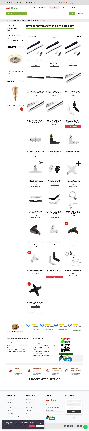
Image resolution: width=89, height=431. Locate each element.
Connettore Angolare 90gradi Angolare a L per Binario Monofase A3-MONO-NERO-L (54, 153)
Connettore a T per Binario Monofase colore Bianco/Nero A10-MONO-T (35, 182)
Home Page (9, 20)
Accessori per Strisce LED (14, 33)
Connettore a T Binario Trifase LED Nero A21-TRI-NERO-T (73, 242)
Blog (64, 7)
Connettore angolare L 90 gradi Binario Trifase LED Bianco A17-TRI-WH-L (54, 243)
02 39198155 (49, 410)
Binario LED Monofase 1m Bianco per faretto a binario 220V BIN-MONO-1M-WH (73, 93)
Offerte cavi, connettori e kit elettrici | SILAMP (24, 20)
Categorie (9, 14)
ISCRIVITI (74, 411)
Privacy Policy (29, 416)
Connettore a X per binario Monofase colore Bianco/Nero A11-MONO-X (73, 182)
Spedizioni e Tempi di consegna (14, 408)
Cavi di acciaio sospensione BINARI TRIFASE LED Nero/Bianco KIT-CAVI (73, 271)
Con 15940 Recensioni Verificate (15, 331)
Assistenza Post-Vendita (52, 407)
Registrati (79, 3)
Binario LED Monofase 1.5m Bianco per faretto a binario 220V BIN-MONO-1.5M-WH (35, 121)
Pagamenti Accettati (31, 402)
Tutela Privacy (10, 413)
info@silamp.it (50, 405)
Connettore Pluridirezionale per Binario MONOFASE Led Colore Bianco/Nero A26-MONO (73, 121)
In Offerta (32, 7)
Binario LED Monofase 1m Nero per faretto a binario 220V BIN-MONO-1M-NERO (35, 93)
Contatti (72, 7)
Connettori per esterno (13, 28)
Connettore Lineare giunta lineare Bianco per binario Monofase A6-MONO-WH (35, 153)
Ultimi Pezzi (42, 7)
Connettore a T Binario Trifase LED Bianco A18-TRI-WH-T (35, 271)
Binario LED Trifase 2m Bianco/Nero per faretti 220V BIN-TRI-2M (73, 61)
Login (72, 3)
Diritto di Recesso (30, 408)
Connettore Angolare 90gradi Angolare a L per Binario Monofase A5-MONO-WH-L (73, 153)
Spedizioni (29, 413)
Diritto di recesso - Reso (12, 405)
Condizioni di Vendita (31, 405)
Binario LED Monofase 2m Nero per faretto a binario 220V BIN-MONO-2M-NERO (54, 93)
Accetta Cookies (32, 426)
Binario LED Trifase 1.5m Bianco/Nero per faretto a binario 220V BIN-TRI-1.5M (54, 62)
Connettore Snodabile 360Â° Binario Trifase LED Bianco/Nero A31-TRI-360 (35, 212)
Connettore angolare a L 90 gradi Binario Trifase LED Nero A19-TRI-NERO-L (35, 243)
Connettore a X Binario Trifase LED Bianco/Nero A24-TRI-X (35, 302)
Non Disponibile (73, 127)
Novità (23, 7)
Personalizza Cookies (40, 426)
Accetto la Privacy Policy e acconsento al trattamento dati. (74, 407)
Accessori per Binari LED (40, 20)
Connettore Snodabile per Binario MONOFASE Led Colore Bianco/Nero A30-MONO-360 (54, 212)
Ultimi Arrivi (11, 47)
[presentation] (20, 47)
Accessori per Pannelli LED (14, 35)
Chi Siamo (9, 399)
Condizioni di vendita (11, 402)
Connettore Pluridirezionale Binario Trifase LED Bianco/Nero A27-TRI (54, 272)
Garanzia (9, 410)
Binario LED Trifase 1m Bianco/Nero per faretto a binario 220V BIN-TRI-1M (35, 62)
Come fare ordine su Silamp (13, 416)
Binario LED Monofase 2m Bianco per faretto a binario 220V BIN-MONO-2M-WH (54, 121)
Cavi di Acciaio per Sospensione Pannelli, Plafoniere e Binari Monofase (73, 212)
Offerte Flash (54, 7)
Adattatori (11, 30)
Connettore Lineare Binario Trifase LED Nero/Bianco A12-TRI (54, 181)
